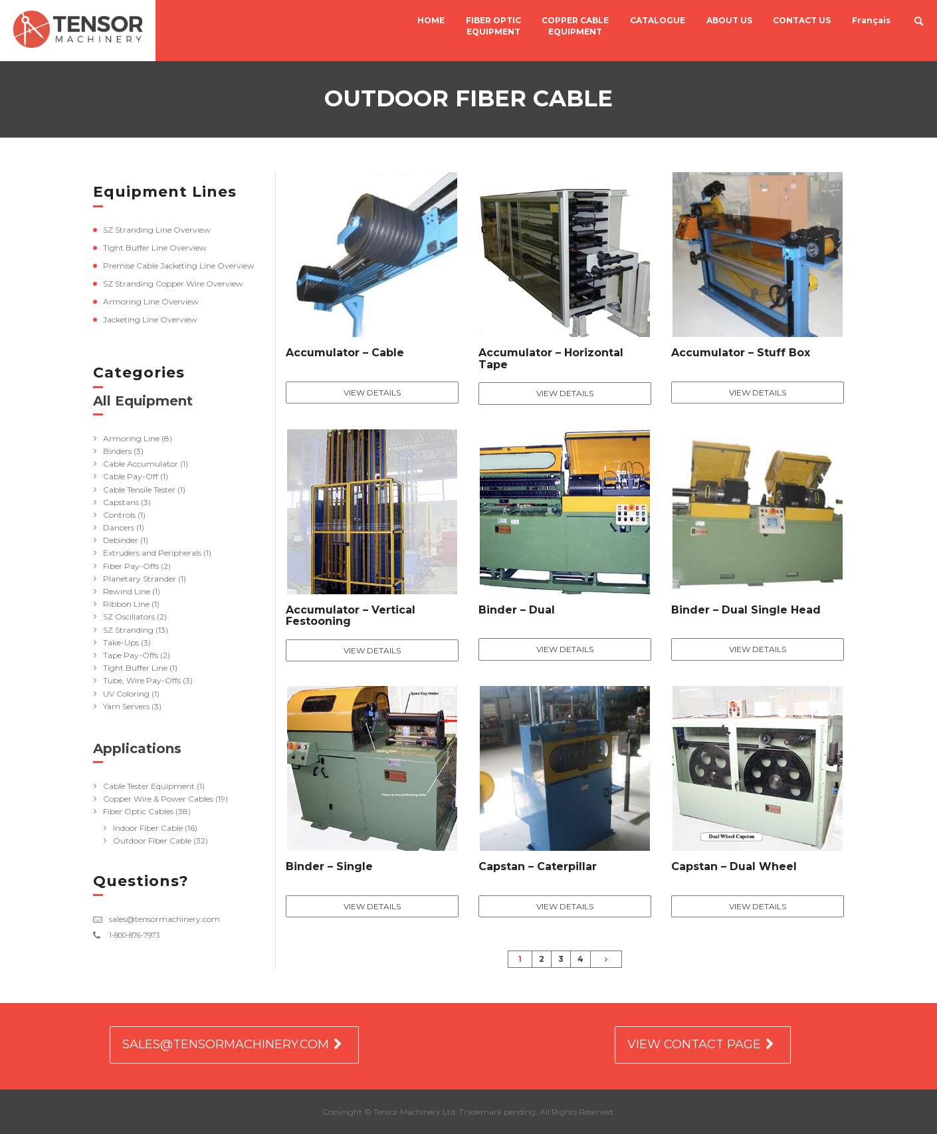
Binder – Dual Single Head (746, 610)
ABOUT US (729, 21)
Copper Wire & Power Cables (158, 799)
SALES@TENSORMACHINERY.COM (225, 1044)
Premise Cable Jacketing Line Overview (179, 266)
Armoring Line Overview (151, 301)
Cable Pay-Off (130, 476)
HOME (433, 21)
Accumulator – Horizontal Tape (550, 358)
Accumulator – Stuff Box (740, 352)
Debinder (120, 540)
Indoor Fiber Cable (148, 828)
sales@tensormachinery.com (164, 919)
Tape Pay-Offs (130, 655)
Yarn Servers (126, 706)
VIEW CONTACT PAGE (694, 1044)
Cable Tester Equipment (149, 786)
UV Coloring (126, 694)
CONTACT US (802, 21)
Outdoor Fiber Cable (152, 841)
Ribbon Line (126, 604)
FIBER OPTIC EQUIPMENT (494, 26)
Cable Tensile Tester (139, 490)
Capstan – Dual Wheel (734, 866)
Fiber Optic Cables (138, 811)
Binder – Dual (516, 610)
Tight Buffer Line (135, 668)
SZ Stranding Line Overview (157, 230)
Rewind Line (126, 591)
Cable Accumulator (140, 464)
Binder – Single (329, 866)
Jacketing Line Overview (150, 319)
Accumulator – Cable (345, 352)
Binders (117, 451)
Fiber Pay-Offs (131, 566)
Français (870, 21)
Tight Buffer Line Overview (155, 248)
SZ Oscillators (129, 617)
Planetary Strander (139, 579)
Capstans (121, 502)
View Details (372, 392)
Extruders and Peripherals (152, 553)
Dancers (118, 527)
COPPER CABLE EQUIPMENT (576, 26)
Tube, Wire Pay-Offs (142, 680)
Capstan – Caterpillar (537, 866)
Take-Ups (121, 642)
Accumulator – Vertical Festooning (350, 616)
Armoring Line (131, 438)
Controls (119, 515)
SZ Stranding (128, 630)
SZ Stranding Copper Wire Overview (173, 283)
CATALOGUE (658, 21)
